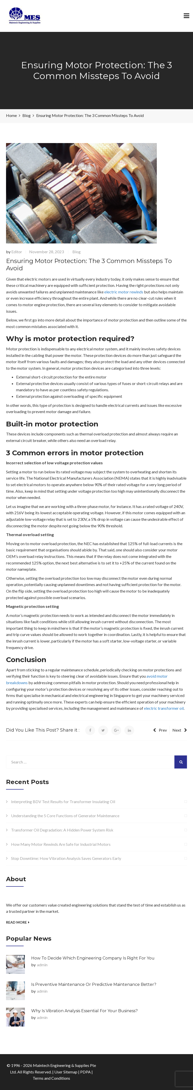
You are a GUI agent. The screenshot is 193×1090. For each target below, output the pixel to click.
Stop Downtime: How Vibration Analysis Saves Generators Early (66, 858)
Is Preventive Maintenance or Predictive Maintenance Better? (93, 984)
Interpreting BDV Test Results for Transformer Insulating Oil (63, 801)
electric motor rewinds (123, 291)
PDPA (85, 1071)
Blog (76, 251)
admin (42, 964)
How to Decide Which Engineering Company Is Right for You (93, 958)
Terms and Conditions (51, 1078)
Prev (160, 730)
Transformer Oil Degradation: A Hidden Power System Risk (62, 829)
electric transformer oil (164, 708)
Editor (16, 251)
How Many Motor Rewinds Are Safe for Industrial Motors (61, 844)
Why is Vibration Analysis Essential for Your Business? (84, 1010)
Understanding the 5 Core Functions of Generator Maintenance (65, 815)
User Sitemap (65, 1071)
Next (179, 730)
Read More (17, 922)
